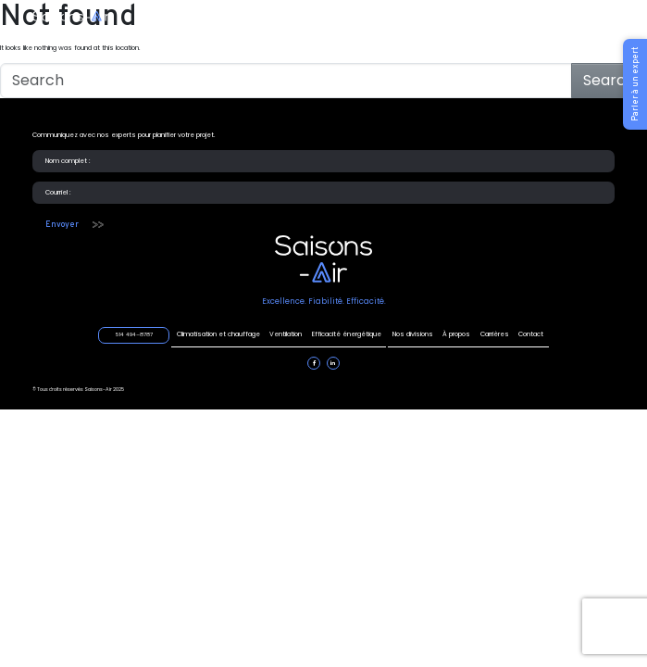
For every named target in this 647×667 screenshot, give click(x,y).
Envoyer (62, 225)
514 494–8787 (537, 16)
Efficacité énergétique (343, 18)
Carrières (494, 334)
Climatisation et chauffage (180, 18)
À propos (456, 334)
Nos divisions (412, 334)
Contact (530, 334)
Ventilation (264, 18)
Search (609, 80)
